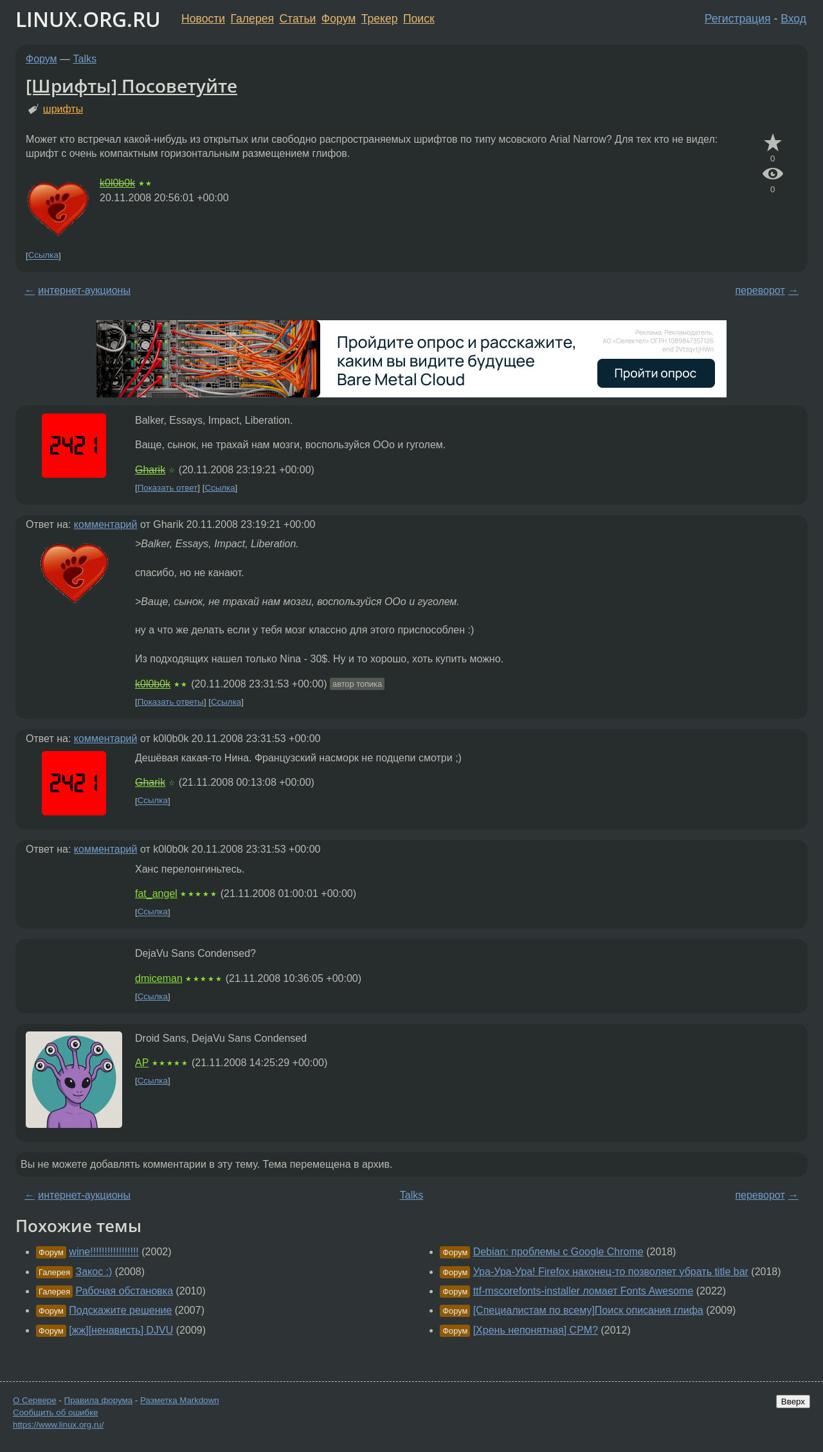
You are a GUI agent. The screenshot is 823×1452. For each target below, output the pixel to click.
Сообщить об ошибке (55, 1412)
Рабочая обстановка (125, 1290)
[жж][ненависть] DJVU (121, 1330)
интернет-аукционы (84, 290)
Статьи (297, 18)
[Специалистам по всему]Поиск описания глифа (588, 1310)
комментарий (106, 524)
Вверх (793, 1401)
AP (142, 1062)
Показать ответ (168, 488)
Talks (84, 58)
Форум (338, 18)
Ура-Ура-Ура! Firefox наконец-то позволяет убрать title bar (610, 1271)
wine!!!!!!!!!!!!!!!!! (103, 1251)
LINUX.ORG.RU (88, 19)
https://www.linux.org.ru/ (58, 1424)
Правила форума (98, 1400)
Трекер (379, 18)
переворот (759, 290)
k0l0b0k (117, 182)
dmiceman (159, 978)
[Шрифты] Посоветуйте (131, 85)
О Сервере (35, 1400)
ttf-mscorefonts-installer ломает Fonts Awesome (583, 1290)
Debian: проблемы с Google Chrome (558, 1251)
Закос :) (94, 1271)
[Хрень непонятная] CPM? (535, 1330)
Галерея (252, 18)
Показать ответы (171, 702)
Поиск (419, 18)
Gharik (150, 469)
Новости (203, 18)
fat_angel (156, 893)
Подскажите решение (120, 1310)
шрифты (63, 109)
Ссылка (43, 255)
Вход (793, 18)
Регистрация (738, 18)
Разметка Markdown (179, 1400)
